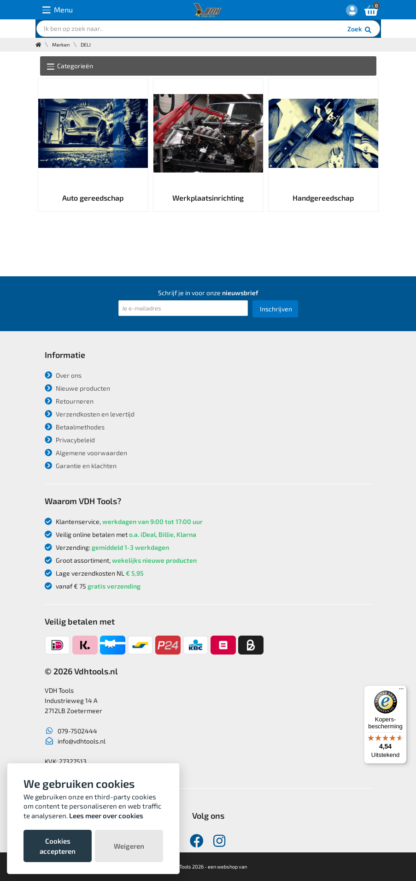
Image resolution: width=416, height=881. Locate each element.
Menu (57, 10)
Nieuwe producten (77, 388)
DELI (86, 45)
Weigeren (129, 846)
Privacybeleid (70, 440)
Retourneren (69, 401)
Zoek (360, 30)
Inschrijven (276, 309)
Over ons (63, 375)
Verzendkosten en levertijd (90, 414)
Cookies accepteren (58, 846)
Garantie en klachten (81, 466)
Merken (61, 45)
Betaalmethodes (75, 427)
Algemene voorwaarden (86, 453)
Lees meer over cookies (106, 815)
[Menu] (401, 690)
